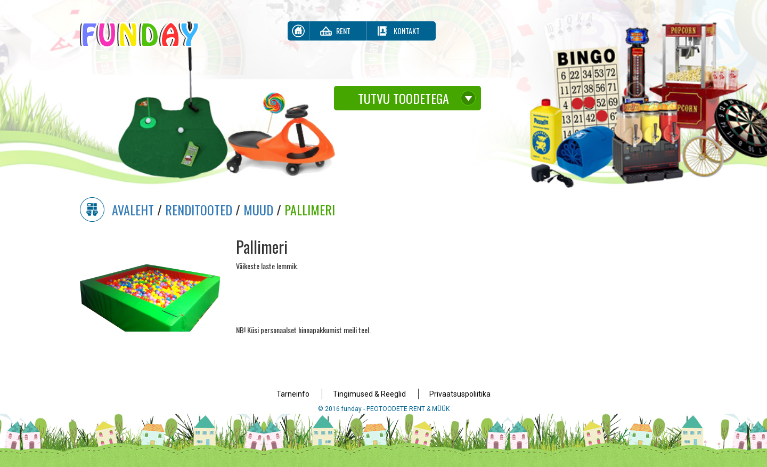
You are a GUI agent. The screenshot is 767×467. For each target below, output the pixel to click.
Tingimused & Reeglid (369, 394)
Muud (258, 209)
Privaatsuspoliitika (460, 394)
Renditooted (198, 209)
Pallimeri (309, 209)
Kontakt (407, 30)
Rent (343, 30)
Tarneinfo (292, 394)
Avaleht (133, 209)
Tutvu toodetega (403, 98)
